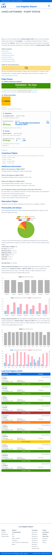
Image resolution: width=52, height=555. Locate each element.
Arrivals (3, 532)
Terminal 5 (35, 540)
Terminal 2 (35, 534)
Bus (13, 534)
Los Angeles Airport (26, 6)
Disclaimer (17, 553)
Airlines (14, 530)
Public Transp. (16, 538)
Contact (21, 553)
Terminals (34, 530)
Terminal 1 (34, 532)
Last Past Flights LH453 (8, 61)
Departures (4, 534)
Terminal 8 (35, 546)
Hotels (44, 530)
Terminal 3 (35, 536)
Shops (44, 542)
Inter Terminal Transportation (20, 542)
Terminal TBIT (35, 548)
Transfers (14, 540)
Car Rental (45, 532)
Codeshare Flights (6, 53)
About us (26, 553)
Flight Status (5, 51)
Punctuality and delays (7, 59)
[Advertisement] (26, 26)
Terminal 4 (35, 538)
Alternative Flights (6, 57)
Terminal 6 (35, 542)
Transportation (16, 532)
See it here (35, 90)
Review (44, 540)
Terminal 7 (34, 544)
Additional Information (7, 55)
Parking (44, 534)
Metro (13, 544)
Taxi (13, 536)
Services (44, 538)
